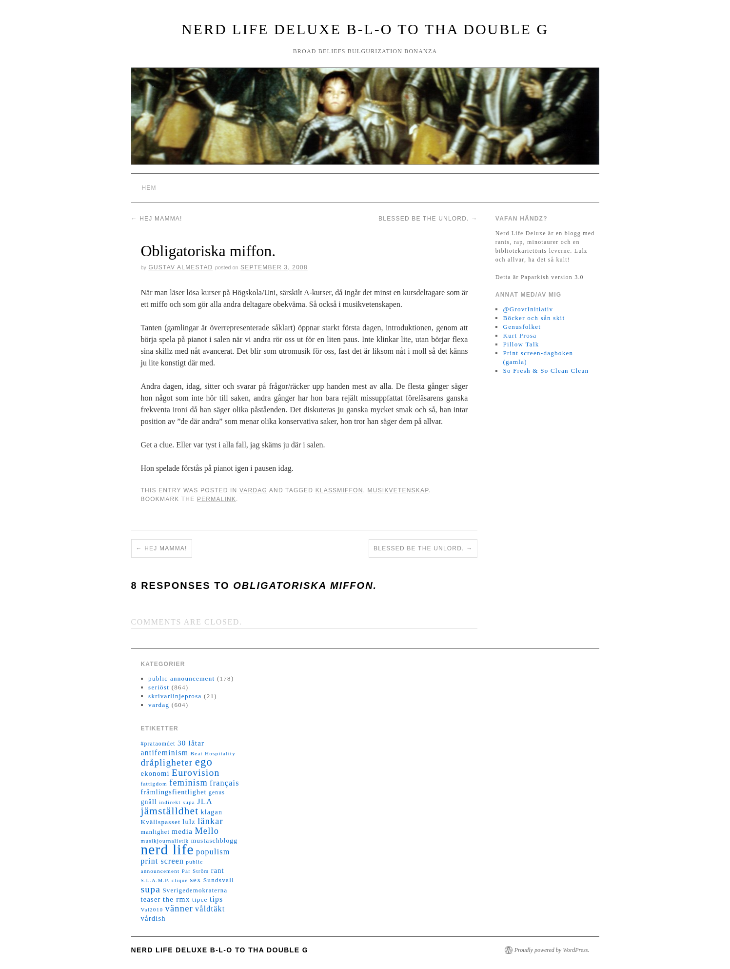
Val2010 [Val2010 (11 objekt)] (152, 909)
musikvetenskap (398, 490)
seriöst (158, 687)
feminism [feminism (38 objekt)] (188, 782)
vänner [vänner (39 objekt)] (179, 908)
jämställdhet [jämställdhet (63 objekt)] (170, 811)
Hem (149, 187)
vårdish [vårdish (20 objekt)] (153, 918)
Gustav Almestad (180, 267)
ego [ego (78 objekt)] (204, 762)
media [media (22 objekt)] (182, 831)
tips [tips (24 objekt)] (216, 899)
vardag (253, 490)
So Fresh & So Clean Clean (546, 370)
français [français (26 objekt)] (224, 783)
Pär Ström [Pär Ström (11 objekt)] (195, 871)
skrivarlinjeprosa (174, 696)
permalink (216, 499)
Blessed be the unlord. (427, 218)
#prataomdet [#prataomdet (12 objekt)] (158, 744)
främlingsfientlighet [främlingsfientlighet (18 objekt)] (174, 792)
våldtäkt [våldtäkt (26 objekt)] (210, 909)
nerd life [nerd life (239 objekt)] (167, 849)
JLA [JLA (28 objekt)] (205, 801)
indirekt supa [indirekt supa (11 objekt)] (177, 802)
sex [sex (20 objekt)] (195, 880)
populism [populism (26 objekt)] (213, 852)
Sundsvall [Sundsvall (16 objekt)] (218, 880)
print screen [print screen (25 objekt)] (162, 861)
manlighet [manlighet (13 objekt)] (155, 831)
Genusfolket (522, 326)
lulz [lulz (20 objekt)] (189, 822)
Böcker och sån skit (534, 318)
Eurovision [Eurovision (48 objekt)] (196, 772)
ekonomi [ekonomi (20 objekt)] (155, 773)
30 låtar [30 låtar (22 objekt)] (191, 743)
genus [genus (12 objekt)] (217, 792)
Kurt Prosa (519, 335)
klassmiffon (339, 490)
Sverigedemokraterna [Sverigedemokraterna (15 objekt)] (194, 890)
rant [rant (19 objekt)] (217, 870)
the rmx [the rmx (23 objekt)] (176, 899)
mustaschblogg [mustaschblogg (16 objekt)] (214, 840)
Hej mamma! (156, 218)
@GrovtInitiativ (528, 309)
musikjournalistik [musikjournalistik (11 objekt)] (165, 841)
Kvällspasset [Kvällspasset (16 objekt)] (161, 822)
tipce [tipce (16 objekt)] (200, 899)
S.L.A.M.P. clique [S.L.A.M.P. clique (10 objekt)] (164, 880)
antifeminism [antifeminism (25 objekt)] (165, 752)
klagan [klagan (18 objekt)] (212, 812)
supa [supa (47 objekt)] (151, 889)
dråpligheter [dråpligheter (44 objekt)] (167, 762)
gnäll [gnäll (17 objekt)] (149, 802)
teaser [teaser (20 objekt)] (151, 899)
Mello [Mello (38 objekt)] (207, 831)
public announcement (181, 678)
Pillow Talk (521, 344)
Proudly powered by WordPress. (552, 950)
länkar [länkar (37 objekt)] (210, 821)
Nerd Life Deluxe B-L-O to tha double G (365, 29)
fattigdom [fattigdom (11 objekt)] (154, 784)
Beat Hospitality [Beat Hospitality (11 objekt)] (213, 753)
